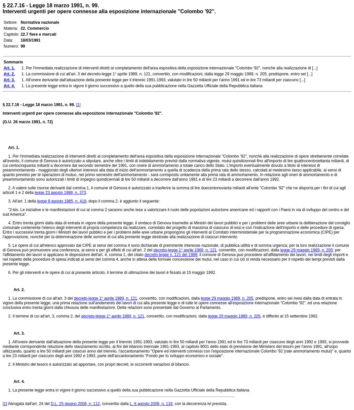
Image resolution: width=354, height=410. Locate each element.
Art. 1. (14, 147)
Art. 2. (16, 289)
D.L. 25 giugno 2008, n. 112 (75, 403)
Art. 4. (16, 381)
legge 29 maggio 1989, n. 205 (306, 250)
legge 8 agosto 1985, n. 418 (61, 201)
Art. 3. (16, 333)
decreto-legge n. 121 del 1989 (170, 254)
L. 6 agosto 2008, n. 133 (151, 403)
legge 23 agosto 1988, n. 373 (60, 192)
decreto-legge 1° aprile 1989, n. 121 (184, 250)
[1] (78, 104)
